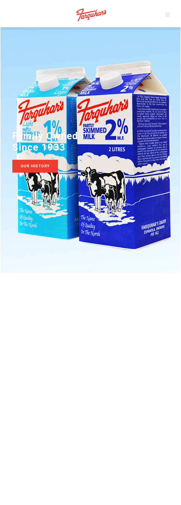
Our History (35, 166)
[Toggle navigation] (167, 15)
